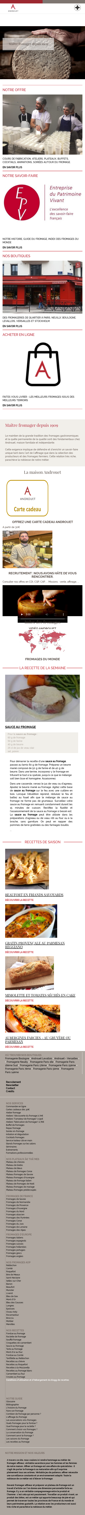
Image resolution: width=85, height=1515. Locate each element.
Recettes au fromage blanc (19, 1371)
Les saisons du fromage (17, 1439)
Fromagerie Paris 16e (43, 1061)
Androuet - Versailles (66, 1058)
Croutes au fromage (15, 1377)
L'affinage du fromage (16, 1417)
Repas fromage (13, 1128)
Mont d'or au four (14, 1352)
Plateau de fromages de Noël (20, 1184)
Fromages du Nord (15, 1211)
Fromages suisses (14, 1244)
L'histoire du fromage (16, 1408)
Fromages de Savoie (16, 1199)
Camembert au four (15, 1374)
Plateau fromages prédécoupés (21, 1190)
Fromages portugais (15, 1250)
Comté (9, 1268)
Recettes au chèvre (15, 1361)
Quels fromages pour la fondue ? (21, 1423)
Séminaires (11, 1147)
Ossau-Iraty (12, 1312)
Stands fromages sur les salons (21, 1143)
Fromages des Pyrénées (17, 1217)
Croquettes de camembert (18, 1343)
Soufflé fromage (13, 1340)
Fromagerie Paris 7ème (18, 1068)
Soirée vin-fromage (15, 1131)
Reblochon (11, 1265)
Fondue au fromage (15, 1333)
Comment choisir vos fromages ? (21, 1429)
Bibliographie (12, 1404)
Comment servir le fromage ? (20, 1435)
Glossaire (11, 1401)
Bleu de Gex (12, 1296)
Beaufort (10, 1287)
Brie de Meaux (13, 1274)
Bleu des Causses (14, 1302)
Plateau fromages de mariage (20, 1187)
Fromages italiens (14, 1237)
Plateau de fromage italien (18, 1180)
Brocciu (10, 1318)
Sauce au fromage (15, 1346)
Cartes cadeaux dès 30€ (18, 1109)
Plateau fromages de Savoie (19, 1174)
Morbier (9, 1321)
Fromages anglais (14, 1256)
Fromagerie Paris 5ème (46, 1068)
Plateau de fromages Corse (19, 1171)
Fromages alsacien (15, 1214)
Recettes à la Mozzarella (18, 1367)
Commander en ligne (16, 1106)
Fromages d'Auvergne (16, 1208)
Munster (10, 1290)
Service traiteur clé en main (19, 1140)
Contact (10, 1088)
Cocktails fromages (15, 1137)
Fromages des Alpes (16, 1230)
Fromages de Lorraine (16, 1227)
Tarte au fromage (14, 1349)
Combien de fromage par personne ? (23, 1414)
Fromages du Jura (15, 1224)
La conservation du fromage (19, 1432)
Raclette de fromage (16, 1336)
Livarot (9, 1293)
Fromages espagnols (16, 1241)
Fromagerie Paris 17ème (33, 1065)
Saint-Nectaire (13, 1278)
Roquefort (11, 1271)
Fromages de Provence (17, 1205)
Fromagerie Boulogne (17, 1058)
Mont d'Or (11, 1299)
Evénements (12, 1150)
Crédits (10, 1091)
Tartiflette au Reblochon (17, 1358)
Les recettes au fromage (18, 1442)
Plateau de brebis (14, 1165)
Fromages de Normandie (18, 1202)
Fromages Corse (14, 1221)
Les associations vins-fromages (21, 1420)
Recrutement (13, 1082)
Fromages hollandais (16, 1247)
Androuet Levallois (41, 1058)
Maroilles (10, 1324)
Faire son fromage (14, 1411)
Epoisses (10, 1309)
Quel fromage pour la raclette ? (21, 1426)
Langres (10, 1305)
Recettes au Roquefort (17, 1364)
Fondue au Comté (14, 1355)
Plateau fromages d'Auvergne (20, 1177)
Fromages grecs (14, 1253)
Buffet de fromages (15, 1125)
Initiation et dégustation (17, 1134)
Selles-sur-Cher (13, 1281)
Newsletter (12, 1085)
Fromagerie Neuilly (19, 1061)
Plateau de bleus (14, 1168)
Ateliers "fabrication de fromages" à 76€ (25, 1122)
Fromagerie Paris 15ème (62, 1065)
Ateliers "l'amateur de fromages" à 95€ (24, 1119)
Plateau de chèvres (15, 1162)
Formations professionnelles (19, 1153)
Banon (9, 1284)
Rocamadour (12, 1315)
